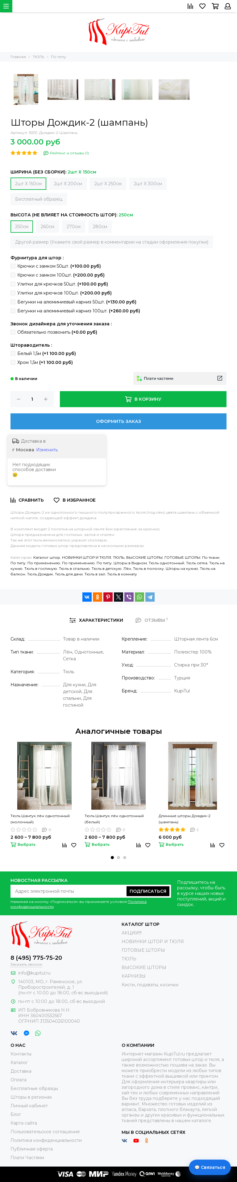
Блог (15, 1114)
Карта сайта (23, 1123)
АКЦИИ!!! (132, 933)
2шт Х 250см (108, 183)
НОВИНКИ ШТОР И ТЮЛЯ (86, 557)
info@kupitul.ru (34, 973)
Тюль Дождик (40, 574)
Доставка (20, 1071)
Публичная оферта (31, 1149)
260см (47, 226)
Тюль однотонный (166, 563)
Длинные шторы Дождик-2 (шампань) (184, 818)
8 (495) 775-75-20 (36, 957)
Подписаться (148, 891)
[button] (112, 857)
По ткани (210, 557)
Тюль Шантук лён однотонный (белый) (114, 818)
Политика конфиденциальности (46, 1140)
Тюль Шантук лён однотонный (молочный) (40, 818)
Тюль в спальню (74, 568)
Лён (127, 568)
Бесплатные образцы (34, 1088)
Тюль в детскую (107, 568)
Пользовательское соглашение (45, 1131)
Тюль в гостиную (40, 568)
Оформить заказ (118, 421)
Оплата (18, 1080)
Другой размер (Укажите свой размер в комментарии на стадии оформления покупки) (111, 242)
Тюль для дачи (69, 574)
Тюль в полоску (148, 568)
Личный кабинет (29, 1106)
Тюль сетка (196, 563)
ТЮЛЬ (118, 557)
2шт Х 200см (68, 183)
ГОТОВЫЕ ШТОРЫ (182, 557)
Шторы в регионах (31, 1097)
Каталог (19, 1062)
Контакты (20, 1054)
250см (21, 226)
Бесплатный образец (38, 199)
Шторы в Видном (130, 563)
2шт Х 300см (148, 183)
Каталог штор (46, 557)
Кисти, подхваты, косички (150, 985)
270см (74, 226)
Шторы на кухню (182, 568)
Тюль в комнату (122, 574)
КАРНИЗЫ (134, 976)
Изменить (47, 450)
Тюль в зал (95, 574)
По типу (18, 563)
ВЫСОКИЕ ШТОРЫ (144, 557)
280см (100, 226)
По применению (43, 563)
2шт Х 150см (28, 183)
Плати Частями (27, 1157)
